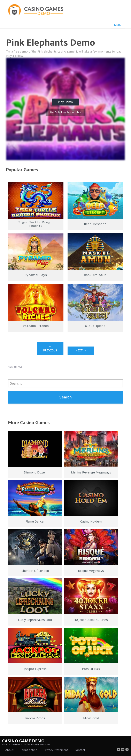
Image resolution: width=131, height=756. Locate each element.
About (9, 750)
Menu (118, 25)
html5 (18, 366)
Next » (81, 350)
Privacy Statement (56, 750)
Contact (80, 750)
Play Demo (65, 102)
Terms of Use (28, 750)
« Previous (50, 348)
